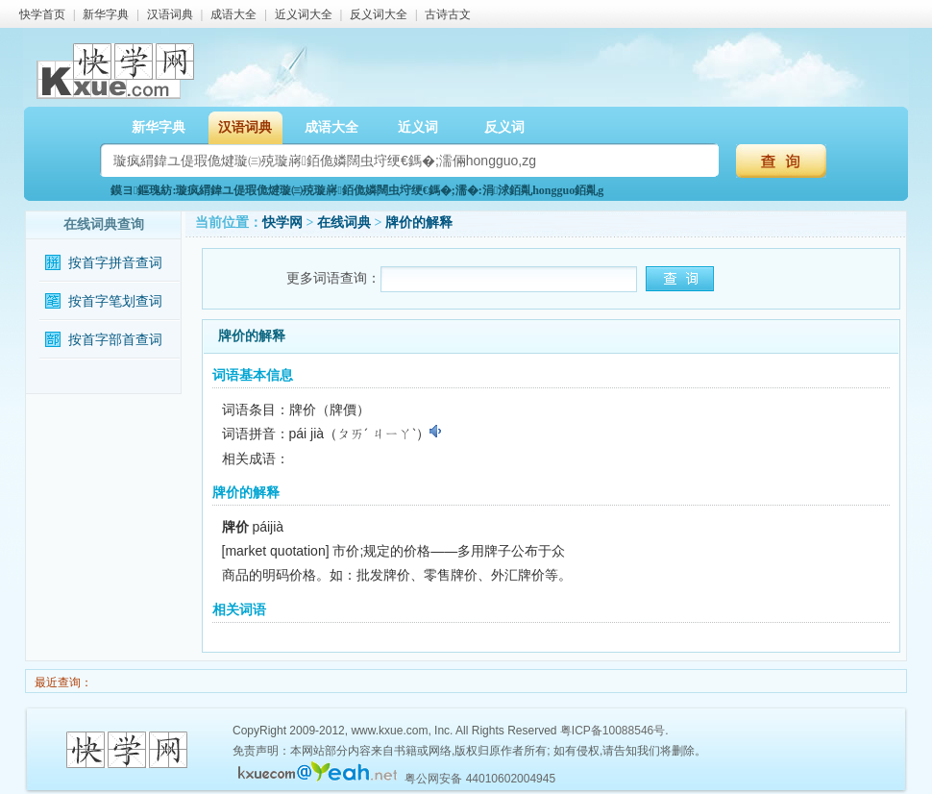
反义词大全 (378, 14)
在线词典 (344, 222)
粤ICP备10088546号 (612, 730)
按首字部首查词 (115, 340)
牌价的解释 (419, 222)
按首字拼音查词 (115, 263)
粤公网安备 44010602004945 (480, 778)
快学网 (282, 222)
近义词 (418, 127)
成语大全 (233, 14)
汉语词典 (170, 14)
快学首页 (42, 14)
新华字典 (106, 14)
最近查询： (62, 682)
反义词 (504, 127)
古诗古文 (448, 14)
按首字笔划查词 (115, 301)
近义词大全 (303, 14)
